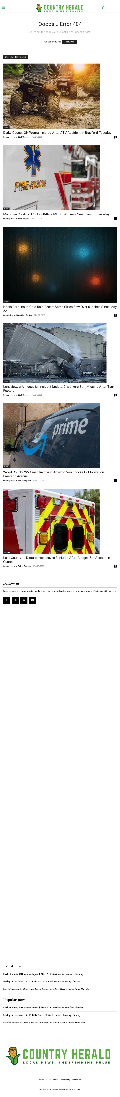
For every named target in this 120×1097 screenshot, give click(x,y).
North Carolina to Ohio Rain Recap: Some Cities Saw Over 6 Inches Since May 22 (46, 989)
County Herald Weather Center (17, 315)
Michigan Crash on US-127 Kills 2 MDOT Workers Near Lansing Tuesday (56, 214)
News (6, 127)
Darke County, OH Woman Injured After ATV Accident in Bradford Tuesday (57, 133)
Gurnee (7, 552)
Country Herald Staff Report (16, 137)
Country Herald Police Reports (17, 480)
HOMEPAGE (69, 42)
